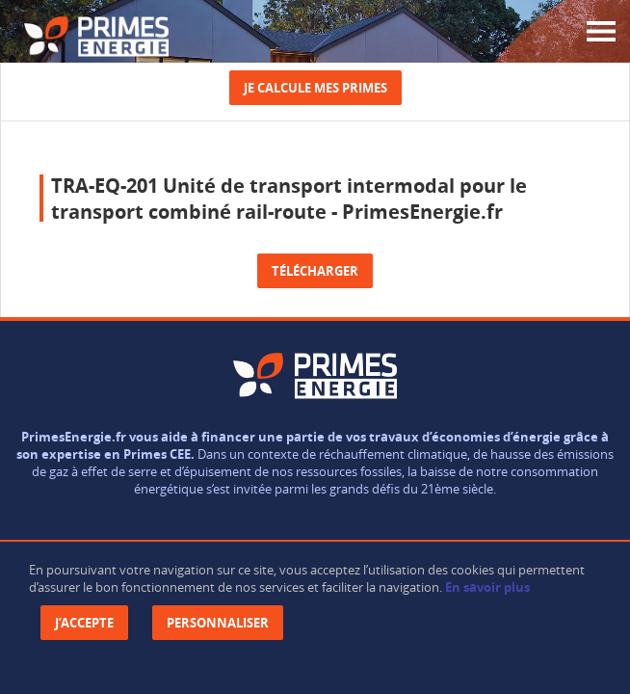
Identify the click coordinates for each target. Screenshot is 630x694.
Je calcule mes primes (315, 87)
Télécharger (315, 271)
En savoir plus (487, 587)
